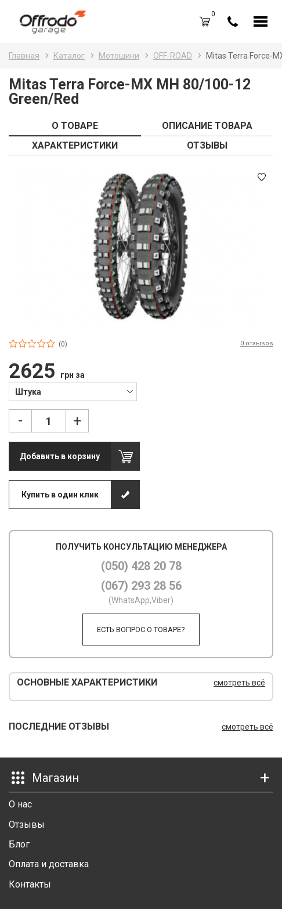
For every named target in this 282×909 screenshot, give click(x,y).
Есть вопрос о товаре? (141, 629)
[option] (141, 246)
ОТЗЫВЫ (207, 145)
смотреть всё (239, 683)
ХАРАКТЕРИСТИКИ (75, 145)
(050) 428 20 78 (141, 566)
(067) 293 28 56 (141, 585)
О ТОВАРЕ (75, 125)
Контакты (30, 884)
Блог (19, 844)
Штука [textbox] (28, 391)
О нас (20, 804)
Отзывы (27, 824)
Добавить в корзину (60, 456)
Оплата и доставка (49, 864)
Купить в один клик (60, 494)
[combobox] (73, 391)
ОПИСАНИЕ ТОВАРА (207, 125)
